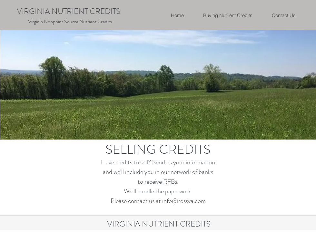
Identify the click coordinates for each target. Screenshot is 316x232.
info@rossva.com (184, 201)
